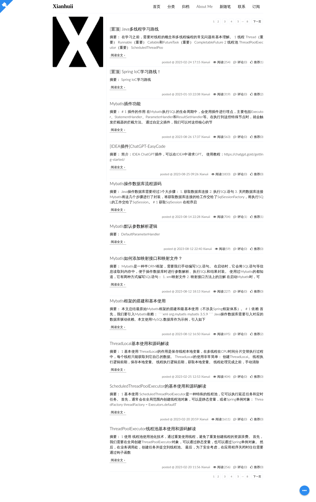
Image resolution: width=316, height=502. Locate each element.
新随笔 (225, 6)
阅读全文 (117, 55)
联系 (241, 6)
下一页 (257, 21)
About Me (204, 6)
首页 (156, 6)
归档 (185, 6)
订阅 (256, 6)
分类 (171, 6)
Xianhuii (63, 6)
